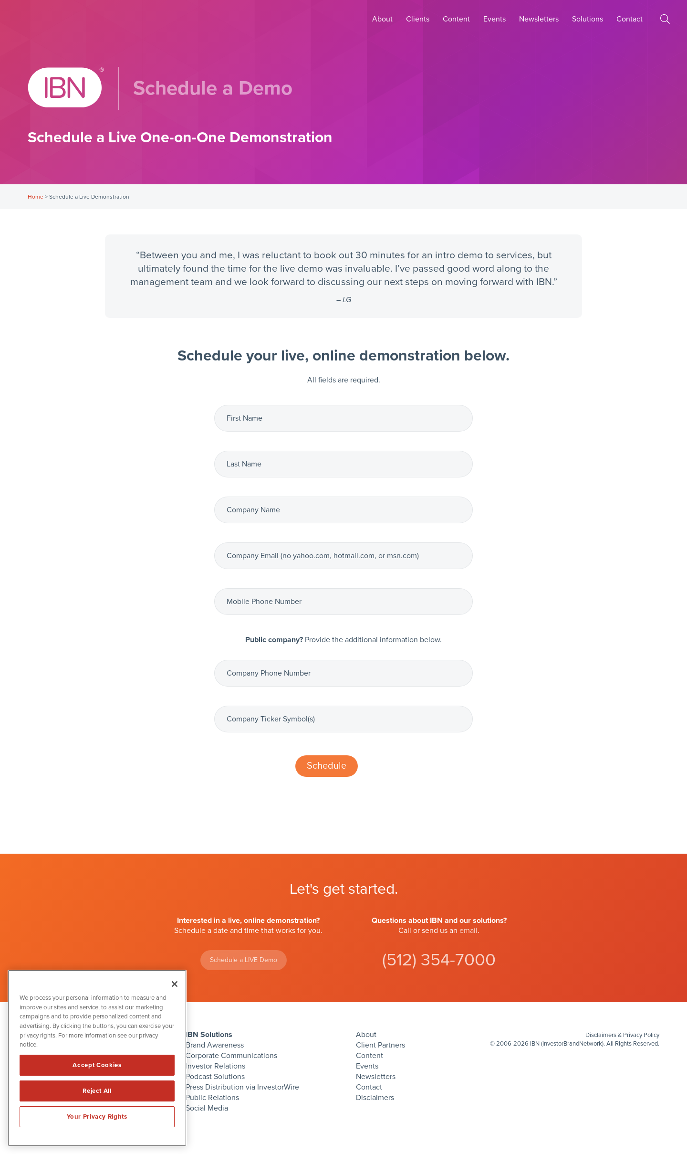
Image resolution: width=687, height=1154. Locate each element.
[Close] (174, 984)
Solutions (587, 19)
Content (456, 19)
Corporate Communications (231, 1055)
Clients (417, 19)
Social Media (207, 1108)
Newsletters (539, 19)
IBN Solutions (209, 1034)
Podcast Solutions (215, 1076)
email (468, 930)
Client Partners (380, 1045)
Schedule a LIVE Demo (243, 960)
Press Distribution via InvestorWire (242, 1087)
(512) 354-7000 (439, 960)
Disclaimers (375, 1097)
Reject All (97, 1091)
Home (35, 196)
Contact (629, 19)
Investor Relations (215, 1066)
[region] (97, 1058)
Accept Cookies (97, 1065)
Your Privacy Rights (97, 1117)
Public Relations (212, 1097)
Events (494, 19)
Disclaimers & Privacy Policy (622, 1035)
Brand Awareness (215, 1045)
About (382, 19)
